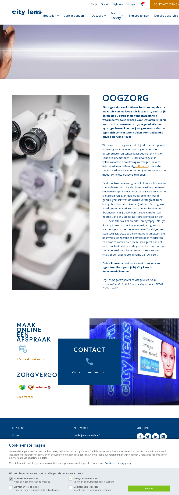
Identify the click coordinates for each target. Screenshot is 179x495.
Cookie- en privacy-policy (118, 463)
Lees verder (25, 397)
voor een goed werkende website (39, 480)
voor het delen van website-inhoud (99, 488)
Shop (94, 4)
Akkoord (149, 488)
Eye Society (117, 15)
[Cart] (142, 4)
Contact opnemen (85, 372)
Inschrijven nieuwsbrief (86, 435)
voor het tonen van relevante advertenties (39, 488)
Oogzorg (98, 16)
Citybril (104, 4)
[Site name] (27, 12)
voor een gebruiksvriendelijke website (99, 480)
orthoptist (141, 166)
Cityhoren (117, 4)
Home (15, 435)
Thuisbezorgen (138, 16)
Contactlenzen (75, 16)
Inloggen (131, 4)
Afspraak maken (28, 359)
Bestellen (51, 16)
